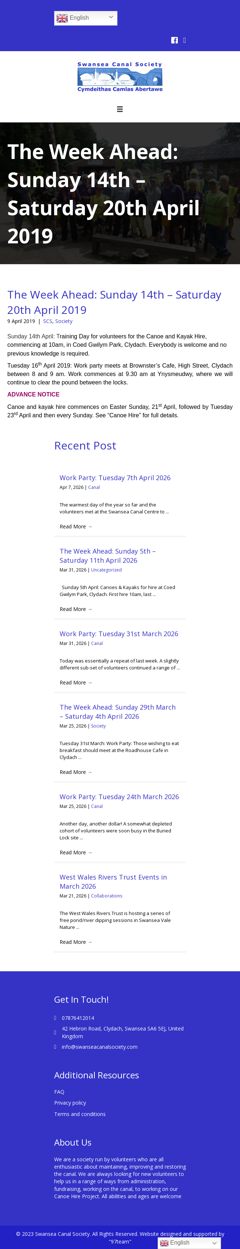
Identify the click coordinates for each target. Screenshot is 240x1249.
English (72, 18)
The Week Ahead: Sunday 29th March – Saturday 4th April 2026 (118, 712)
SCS (47, 321)
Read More (76, 526)
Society (63, 321)
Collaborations (106, 896)
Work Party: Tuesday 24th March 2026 (119, 796)
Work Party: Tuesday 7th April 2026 (115, 477)
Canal (94, 487)
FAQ (59, 1091)
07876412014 (78, 1017)
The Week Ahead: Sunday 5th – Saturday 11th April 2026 (108, 556)
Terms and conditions (80, 1114)
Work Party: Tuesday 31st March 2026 (119, 633)
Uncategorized (106, 570)
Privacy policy (70, 1102)
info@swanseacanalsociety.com (100, 1046)
